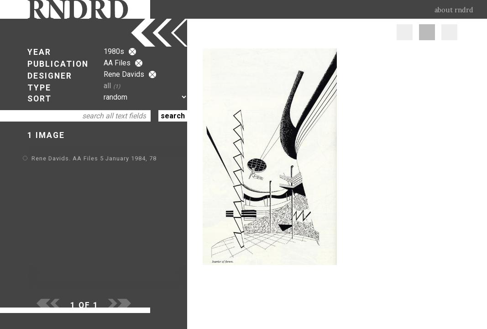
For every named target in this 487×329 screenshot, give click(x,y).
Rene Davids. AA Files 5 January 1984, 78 (94, 158)
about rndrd (454, 10)
